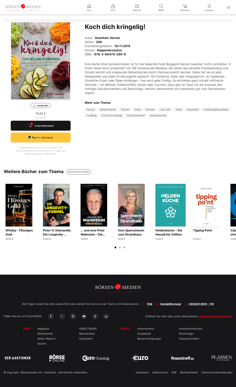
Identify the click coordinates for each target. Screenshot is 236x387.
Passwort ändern (189, 338)
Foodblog (91, 115)
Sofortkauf (40, 137)
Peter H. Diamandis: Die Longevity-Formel (57, 234)
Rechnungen (186, 333)
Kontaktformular (170, 303)
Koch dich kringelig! (112, 115)
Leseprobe (40, 105)
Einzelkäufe (144, 333)
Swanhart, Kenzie (107, 38)
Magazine (43, 328)
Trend (178, 109)
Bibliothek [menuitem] (137, 7)
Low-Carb (165, 109)
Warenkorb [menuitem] (185, 7)
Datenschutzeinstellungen (217, 372)
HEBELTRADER (88, 328)
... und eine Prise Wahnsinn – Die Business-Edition (93, 234)
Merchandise (87, 333)
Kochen (125, 109)
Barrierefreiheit (189, 372)
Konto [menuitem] (113, 7)
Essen (138, 109)
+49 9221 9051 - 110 (201, 303)
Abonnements (145, 328)
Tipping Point (202, 230)
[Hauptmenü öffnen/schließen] (228, 7)
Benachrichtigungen (149, 338)
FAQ (149, 303)
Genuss (91, 109)
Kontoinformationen (190, 328)
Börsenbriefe (45, 333)
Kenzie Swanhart (136, 115)
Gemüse (150, 109)
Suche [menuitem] (161, 7)
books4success (158, 115)
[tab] (115, 247)
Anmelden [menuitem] (209, 7)
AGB (173, 372)
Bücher (42, 343)
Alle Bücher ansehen (78, 171)
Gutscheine (86, 338)
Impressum (142, 372)
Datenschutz (160, 372)
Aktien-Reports (46, 338)
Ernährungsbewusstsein (216, 109)
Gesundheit (193, 109)
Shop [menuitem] (89, 7)
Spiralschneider (108, 109)
